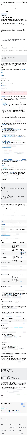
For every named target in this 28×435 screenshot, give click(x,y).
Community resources (13, 427)
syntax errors (5, 168)
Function (3, 119)
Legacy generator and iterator (7, 356)
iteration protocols (23, 254)
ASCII (18, 109)
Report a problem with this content (15, 411)
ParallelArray (3, 340)
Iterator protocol (5, 382)
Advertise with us (3, 430)
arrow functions (21, 349)
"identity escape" (21, 106)
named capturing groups (22, 113)
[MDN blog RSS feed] (7, 422)
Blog (1, 427)
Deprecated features (6, 17)
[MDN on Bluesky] (2, 422)
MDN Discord (12, 430)
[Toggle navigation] (26, 1)
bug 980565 (8, 335)
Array (2, 310)
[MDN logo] (2, 418)
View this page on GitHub (5, 411)
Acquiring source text (5, 351)
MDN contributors (18, 410)
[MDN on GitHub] (1, 422)
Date (2, 149)
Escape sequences (5, 155)
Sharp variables (4, 397)
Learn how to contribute (4, 408)
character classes (5, 104)
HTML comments (4, 45)
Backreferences (4, 102)
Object (2, 126)
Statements (3, 163)
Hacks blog (20, 433)
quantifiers (13, 101)
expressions (4, 363)
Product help (3, 433)
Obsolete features (3, 15)
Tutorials (19, 430)
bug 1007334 (14, 337)
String (2, 138)
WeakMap (3, 299)
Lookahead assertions (5, 101)
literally (18, 116)
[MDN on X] (4, 422)
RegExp (2, 67)
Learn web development (22, 427)
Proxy (2, 330)
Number (2, 325)
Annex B (17, 23)
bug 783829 (16, 336)
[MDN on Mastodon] (5, 422)
